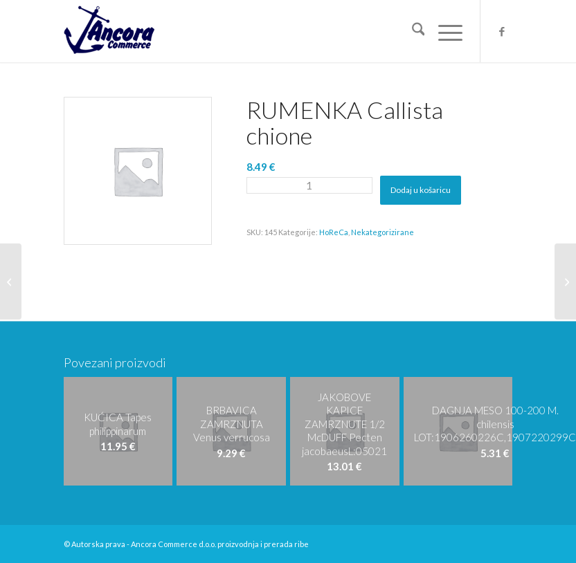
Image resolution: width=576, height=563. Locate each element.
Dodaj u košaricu (420, 190)
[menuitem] (411, 31)
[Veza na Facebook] (502, 31)
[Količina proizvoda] (309, 185)
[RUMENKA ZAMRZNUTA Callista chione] (10, 281)
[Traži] (411, 31)
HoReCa (333, 232)
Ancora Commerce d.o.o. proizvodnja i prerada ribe (220, 543)
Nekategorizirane (382, 232)
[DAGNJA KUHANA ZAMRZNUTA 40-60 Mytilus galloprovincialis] (565, 281)
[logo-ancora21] (109, 31)
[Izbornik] (443, 31)
